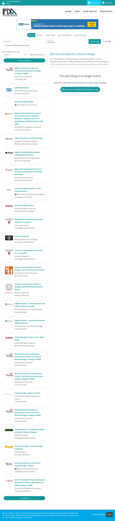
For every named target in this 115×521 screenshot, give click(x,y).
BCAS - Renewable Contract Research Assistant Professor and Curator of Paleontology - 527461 (29, 482)
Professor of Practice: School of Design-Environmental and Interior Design (28, 286)
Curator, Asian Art (21, 236)
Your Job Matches (64, 35)
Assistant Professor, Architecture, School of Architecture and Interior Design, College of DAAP (28, 376)
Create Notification (37, 55)
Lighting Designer (21, 87)
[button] (106, 41)
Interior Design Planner (23, 102)
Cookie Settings (98, 514)
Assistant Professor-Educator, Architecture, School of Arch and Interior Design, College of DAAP (27, 356)
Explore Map (50, 35)
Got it (109, 514)
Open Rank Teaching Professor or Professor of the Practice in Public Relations (28, 171)
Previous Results (24, 60)
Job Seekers (94, 2)
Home (68, 11)
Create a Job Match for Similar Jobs (80, 89)
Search (31, 35)
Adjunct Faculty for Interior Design (28, 138)
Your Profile (90, 11)
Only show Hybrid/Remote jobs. (17, 45)
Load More (24, 498)
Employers (107, 2)
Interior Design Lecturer (24, 205)
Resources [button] (106, 11)
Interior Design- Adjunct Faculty (27, 393)
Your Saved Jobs (80, 35)
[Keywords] (24, 41)
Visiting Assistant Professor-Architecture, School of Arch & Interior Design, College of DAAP (27, 412)
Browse (39, 35)
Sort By (6, 55)
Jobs (77, 11)
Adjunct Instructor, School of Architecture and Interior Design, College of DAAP (27, 71)
